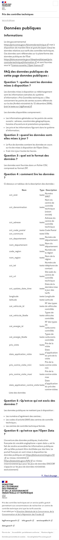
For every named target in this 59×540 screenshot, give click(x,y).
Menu (55, 3)
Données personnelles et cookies (13, 537)
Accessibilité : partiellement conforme (25, 532)
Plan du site (6, 532)
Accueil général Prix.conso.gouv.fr (39, 537)
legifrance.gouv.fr (9, 520)
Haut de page (50, 475)
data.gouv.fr (7, 525)
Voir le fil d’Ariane (8, 20)
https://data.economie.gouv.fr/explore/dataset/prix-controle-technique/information (28, 61)
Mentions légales (47, 532)
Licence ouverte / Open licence (26, 65)
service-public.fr (43, 520)
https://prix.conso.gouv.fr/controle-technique (25, 44)
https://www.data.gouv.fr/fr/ (17, 460)
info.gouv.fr (27, 520)
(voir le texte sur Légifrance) (17, 106)
